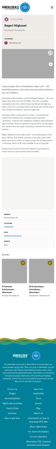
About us (38, 413)
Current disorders (38, 436)
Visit (5, 244)
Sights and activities (12, 403)
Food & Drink (12, 408)
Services (12, 413)
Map (38, 408)
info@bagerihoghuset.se (13, 235)
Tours (38, 398)
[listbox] (28, 63)
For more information (38, 431)
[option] (28, 63)
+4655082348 (8, 227)
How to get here (12, 418)
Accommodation (12, 398)
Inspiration (38, 393)
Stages (12, 393)
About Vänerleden (38, 426)
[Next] (50, 64)
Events (38, 403)
